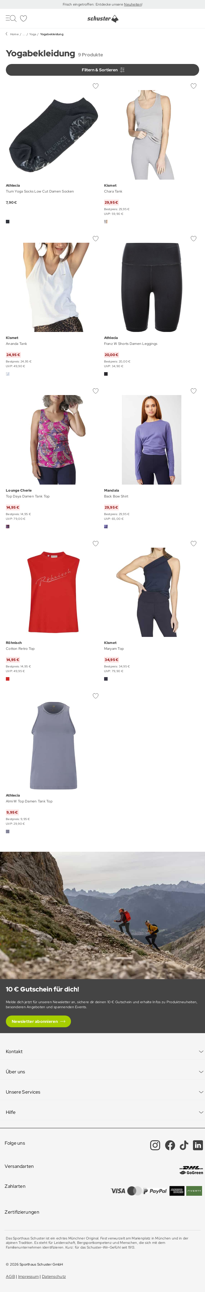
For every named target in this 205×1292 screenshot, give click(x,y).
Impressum (28, 1276)
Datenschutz (54, 1276)
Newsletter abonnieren (35, 1021)
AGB (10, 1276)
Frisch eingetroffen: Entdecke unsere (93, 4)
